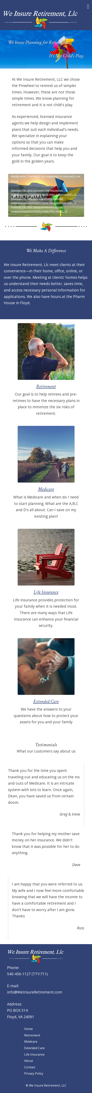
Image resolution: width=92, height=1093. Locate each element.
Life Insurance (34, 1054)
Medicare (30, 1041)
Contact (29, 1067)
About (28, 1061)
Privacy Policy (33, 1073)
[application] (46, 195)
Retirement (32, 1035)
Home (28, 1029)
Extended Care (34, 1048)
